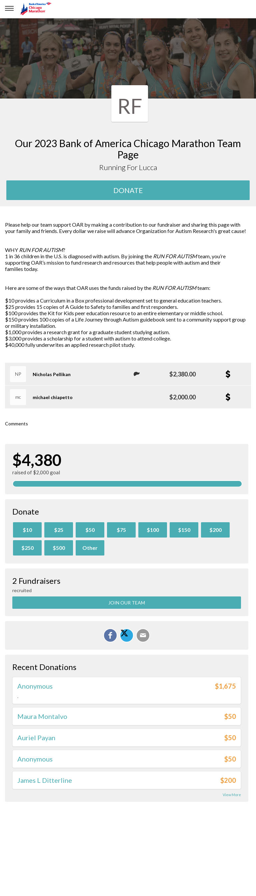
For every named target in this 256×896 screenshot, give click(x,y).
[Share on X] (127, 635)
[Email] (143, 635)
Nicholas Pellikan (52, 374)
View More (232, 794)
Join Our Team (126, 602)
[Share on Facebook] (110, 635)
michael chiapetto (53, 397)
